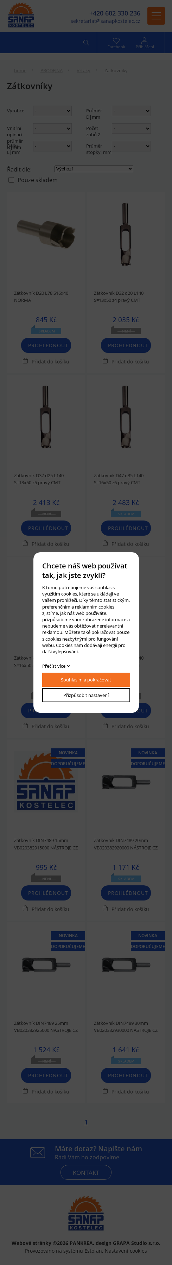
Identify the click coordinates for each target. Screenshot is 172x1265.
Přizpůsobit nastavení (86, 695)
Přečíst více (53, 666)
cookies (69, 594)
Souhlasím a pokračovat (86, 680)
